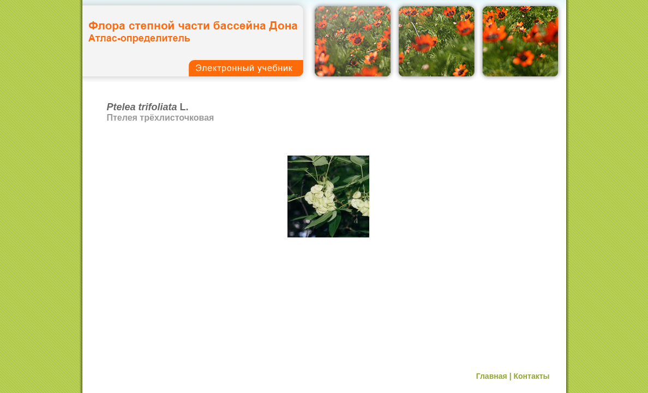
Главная (491, 376)
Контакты (531, 376)
